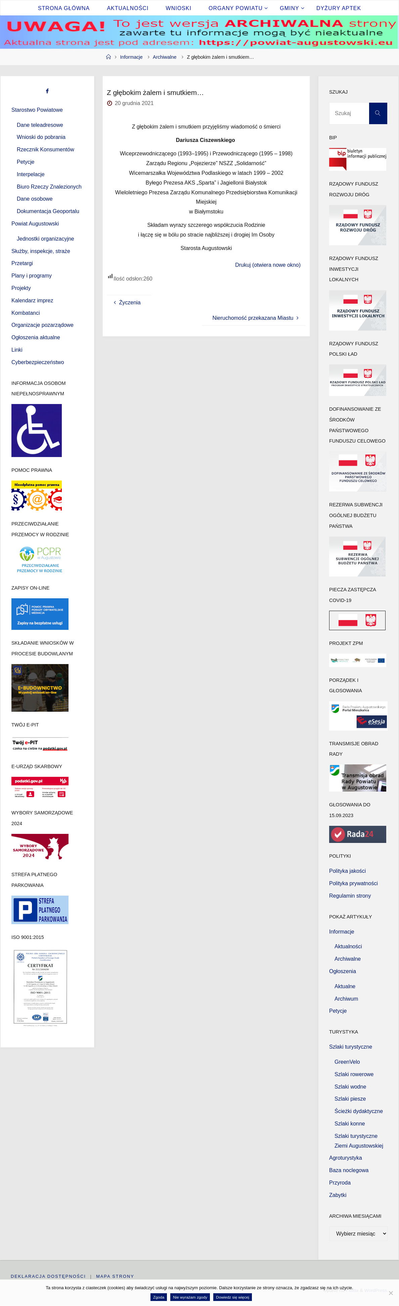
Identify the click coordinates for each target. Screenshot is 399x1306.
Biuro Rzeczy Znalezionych (49, 187)
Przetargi (22, 263)
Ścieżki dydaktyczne (359, 1111)
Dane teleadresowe (40, 125)
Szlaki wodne (350, 1087)
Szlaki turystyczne (350, 1047)
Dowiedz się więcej (232, 1297)
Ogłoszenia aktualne (35, 337)
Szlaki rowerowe (354, 1074)
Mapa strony (115, 1276)
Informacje (131, 57)
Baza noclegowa (348, 1170)
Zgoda (158, 1297)
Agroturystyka (345, 1158)
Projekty (21, 288)
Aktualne (345, 986)
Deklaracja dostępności (48, 1276)
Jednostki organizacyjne (45, 239)
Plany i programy (31, 276)
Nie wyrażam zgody (190, 1297)
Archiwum (346, 999)
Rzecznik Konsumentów (45, 149)
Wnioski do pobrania (41, 137)
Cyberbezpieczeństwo (37, 362)
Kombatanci (25, 313)
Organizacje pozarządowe (42, 325)
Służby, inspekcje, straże (40, 251)
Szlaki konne (350, 1123)
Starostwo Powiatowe (37, 110)
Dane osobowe (35, 199)
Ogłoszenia (342, 971)
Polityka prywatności (353, 883)
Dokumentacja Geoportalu (48, 211)
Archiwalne (164, 57)
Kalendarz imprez (32, 300)
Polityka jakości (347, 871)
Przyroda (340, 1183)
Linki (17, 350)
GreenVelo (347, 1062)
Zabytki (338, 1195)
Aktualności (348, 946)
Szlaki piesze (350, 1099)
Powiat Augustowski (35, 224)
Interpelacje (31, 174)
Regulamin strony (350, 896)
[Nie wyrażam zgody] (390, 1293)
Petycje (25, 162)
